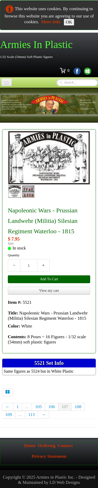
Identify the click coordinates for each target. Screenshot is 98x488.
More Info (51, 21)
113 (31, 414)
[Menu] (6, 82)
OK (69, 22)
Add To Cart (49, 279)
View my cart (49, 291)
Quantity (14, 255)
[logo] (38, 49)
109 (8, 414)
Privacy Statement (49, 456)
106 (51, 406)
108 (78, 406)
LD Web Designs (65, 482)
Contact (65, 445)
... (27, 406)
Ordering (46, 445)
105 (38, 406)
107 (64, 406)
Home (29, 445)
